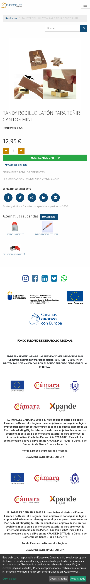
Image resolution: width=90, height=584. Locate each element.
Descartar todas (58, 579)
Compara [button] (48, 217)
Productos (11, 18)
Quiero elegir (10, 579)
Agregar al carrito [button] (45, 158)
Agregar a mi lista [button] (16, 165)
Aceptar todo (77, 579)
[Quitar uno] (6, 151)
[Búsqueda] (83, 28)
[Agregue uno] (21, 151)
